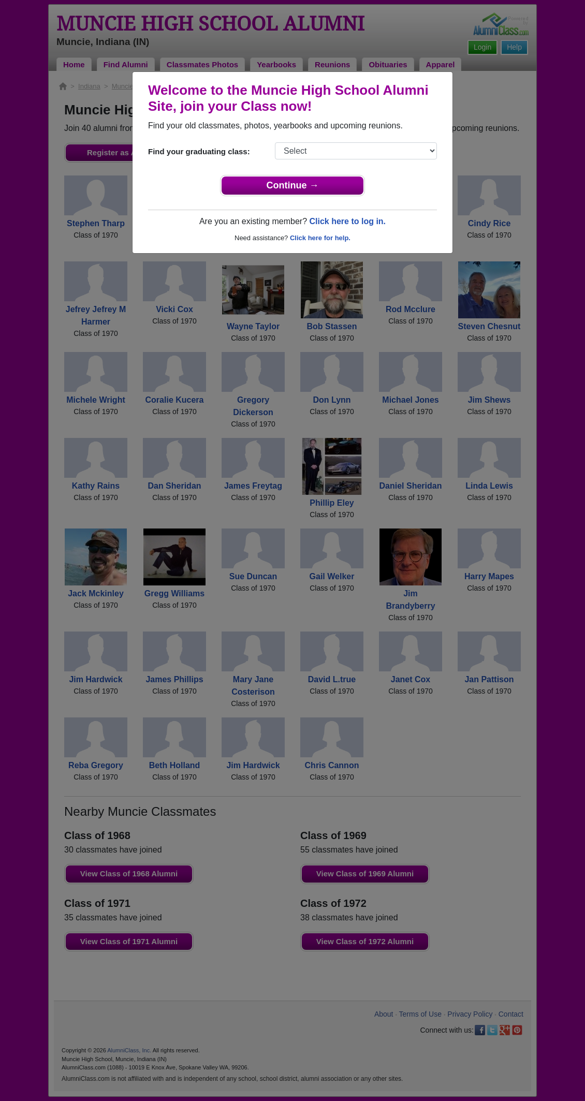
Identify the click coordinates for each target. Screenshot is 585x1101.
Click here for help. (320, 238)
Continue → (293, 185)
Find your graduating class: (199, 151)
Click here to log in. (347, 221)
